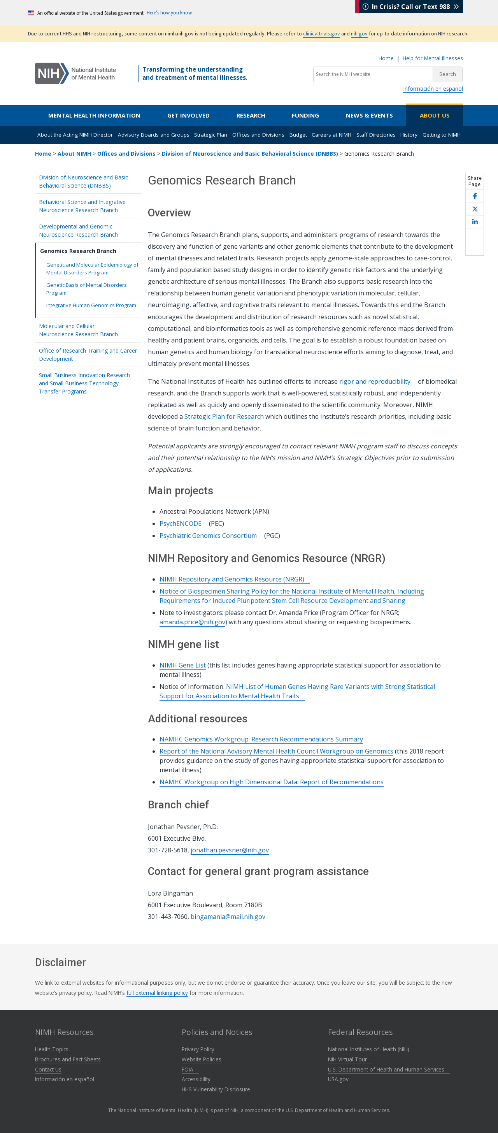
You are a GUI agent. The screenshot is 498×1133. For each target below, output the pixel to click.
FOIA (190, 1069)
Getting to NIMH (442, 134)
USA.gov (341, 1079)
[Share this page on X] (475, 209)
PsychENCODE (183, 523)
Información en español (433, 88)
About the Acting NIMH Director (75, 134)
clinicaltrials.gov (321, 33)
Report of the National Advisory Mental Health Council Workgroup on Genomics (276, 751)
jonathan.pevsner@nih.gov (230, 850)
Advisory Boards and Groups (153, 134)
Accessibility (196, 1079)
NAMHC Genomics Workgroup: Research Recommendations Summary (261, 739)
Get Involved (188, 115)
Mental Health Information (94, 115)
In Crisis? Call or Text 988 (411, 12)
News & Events (369, 115)
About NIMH (74, 153)
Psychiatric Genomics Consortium (211, 535)
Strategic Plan (210, 134)
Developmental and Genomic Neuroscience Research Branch (88, 230)
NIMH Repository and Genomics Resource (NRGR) (235, 579)
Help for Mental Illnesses (433, 58)
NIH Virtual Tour (350, 1059)
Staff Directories (376, 134)
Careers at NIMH (331, 134)
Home (386, 58)
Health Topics (51, 1049)
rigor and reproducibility (377, 381)
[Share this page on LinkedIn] (475, 222)
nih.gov (359, 33)
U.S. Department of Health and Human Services (389, 1069)
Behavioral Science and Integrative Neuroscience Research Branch (88, 206)
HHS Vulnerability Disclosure (219, 1089)
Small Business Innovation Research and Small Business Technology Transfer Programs (84, 383)
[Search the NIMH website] (373, 74)
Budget (298, 134)
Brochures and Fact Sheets (68, 1059)
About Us (435, 115)
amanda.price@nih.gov (192, 622)
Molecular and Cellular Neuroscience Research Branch (88, 330)
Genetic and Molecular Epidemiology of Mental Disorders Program (92, 268)
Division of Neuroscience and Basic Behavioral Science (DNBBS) (250, 153)
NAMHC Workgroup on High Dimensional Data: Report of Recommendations (272, 782)
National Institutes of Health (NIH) (371, 1049)
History (408, 134)
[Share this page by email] (475, 234)
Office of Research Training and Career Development (88, 354)
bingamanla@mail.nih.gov (228, 916)
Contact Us (48, 1069)
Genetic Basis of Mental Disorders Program (86, 288)
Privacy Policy (198, 1049)
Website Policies (201, 1059)
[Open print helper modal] (475, 248)
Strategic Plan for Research (224, 416)
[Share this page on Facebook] (475, 196)
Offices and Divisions (258, 134)
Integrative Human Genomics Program (91, 305)
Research (251, 115)
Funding (305, 115)
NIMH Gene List (183, 665)
